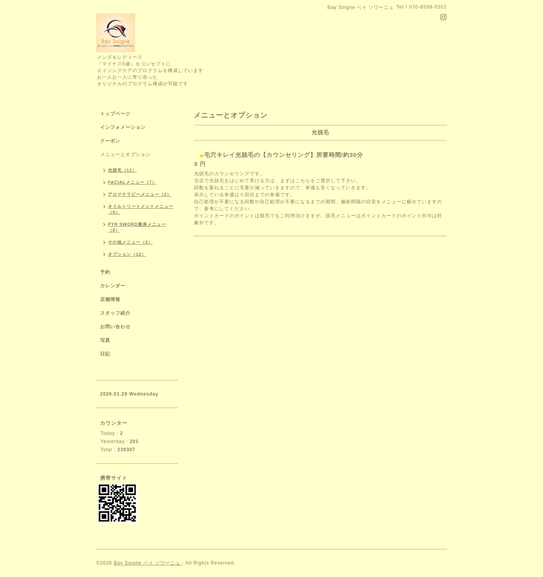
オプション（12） (127, 254)
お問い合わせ (115, 326)
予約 (105, 272)
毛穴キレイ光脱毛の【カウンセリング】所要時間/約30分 (283, 154)
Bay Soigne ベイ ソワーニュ (148, 563)
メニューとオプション (125, 154)
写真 (105, 340)
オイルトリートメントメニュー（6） (140, 209)
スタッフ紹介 (115, 313)
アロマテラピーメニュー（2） (139, 194)
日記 (105, 354)
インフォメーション (123, 127)
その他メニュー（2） (130, 242)
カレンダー (112, 285)
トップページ (115, 113)
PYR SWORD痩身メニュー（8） (137, 227)
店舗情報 (110, 299)
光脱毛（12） (122, 170)
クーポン (110, 141)
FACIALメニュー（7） (132, 182)
